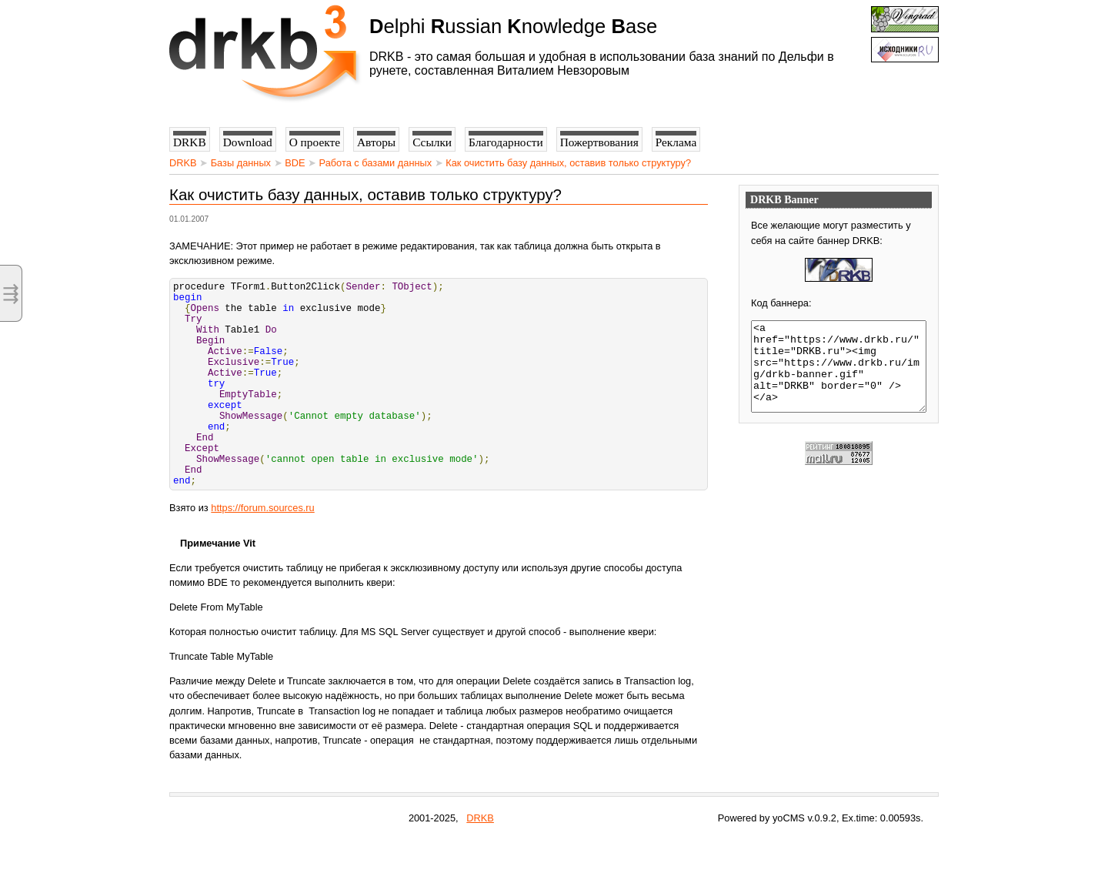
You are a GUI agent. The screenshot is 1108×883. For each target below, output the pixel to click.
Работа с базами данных (375, 163)
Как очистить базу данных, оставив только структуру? (568, 163)
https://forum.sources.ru (262, 551)
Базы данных (241, 163)
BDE (295, 163)
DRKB (183, 163)
